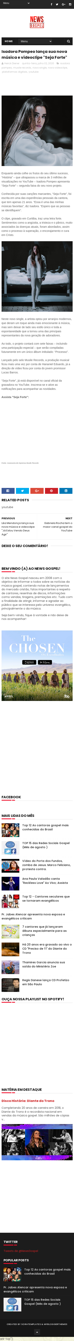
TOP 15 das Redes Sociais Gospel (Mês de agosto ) (46, 845)
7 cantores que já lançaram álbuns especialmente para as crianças (44, 931)
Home (9, 41)
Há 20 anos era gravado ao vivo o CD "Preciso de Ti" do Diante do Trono (47, 949)
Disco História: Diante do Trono (28, 1101)
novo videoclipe (57, 67)
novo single (40, 67)
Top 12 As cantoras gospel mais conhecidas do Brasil (45, 827)
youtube (33, 71)
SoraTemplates (31, 1324)
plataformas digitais (14, 71)
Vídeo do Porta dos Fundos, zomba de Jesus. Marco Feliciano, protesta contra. (46, 865)
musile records (22, 67)
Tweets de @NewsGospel (21, 1251)
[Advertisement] (37, 753)
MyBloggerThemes (55, 1324)
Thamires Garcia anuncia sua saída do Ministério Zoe (43, 964)
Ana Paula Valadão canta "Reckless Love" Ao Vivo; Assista (45, 881)
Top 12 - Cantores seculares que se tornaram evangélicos (46, 899)
